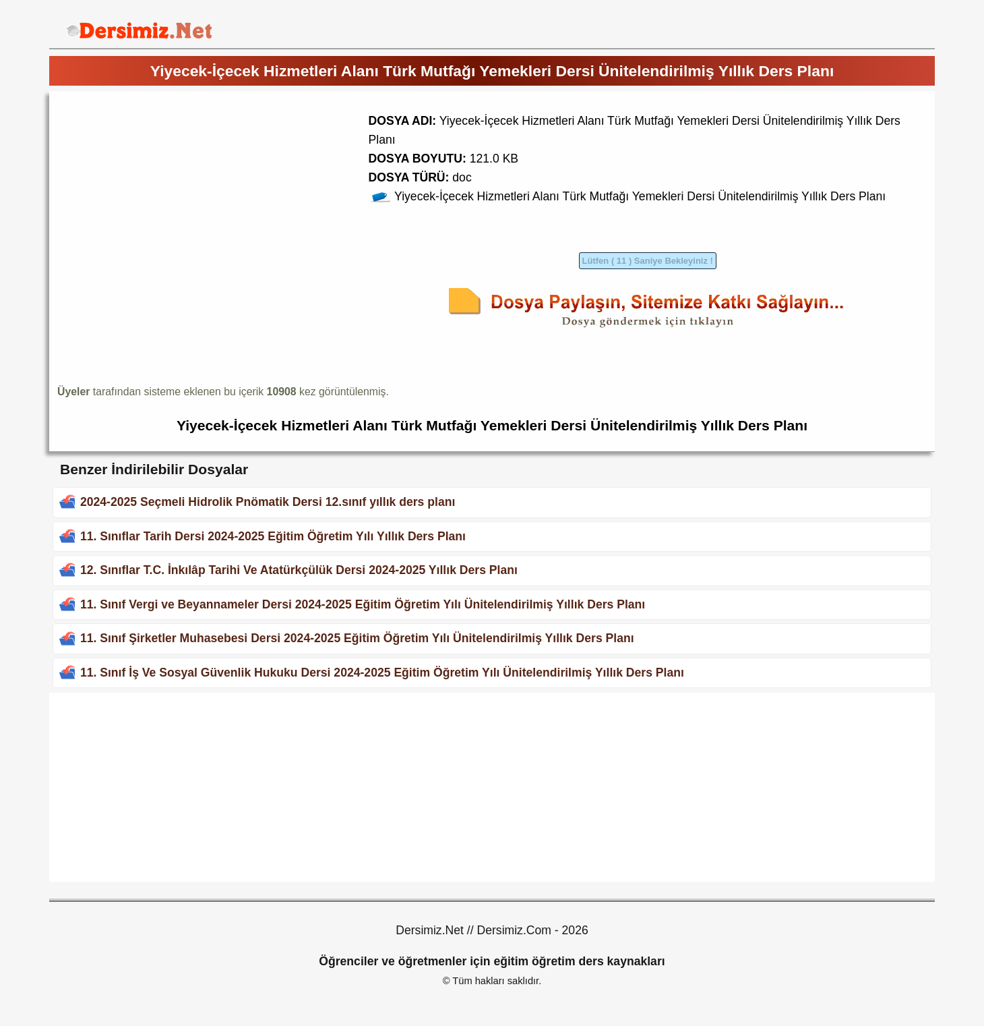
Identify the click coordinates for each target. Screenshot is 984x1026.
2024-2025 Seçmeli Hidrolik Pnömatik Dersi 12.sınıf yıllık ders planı (267, 502)
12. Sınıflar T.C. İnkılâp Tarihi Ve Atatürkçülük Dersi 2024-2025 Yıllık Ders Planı (299, 570)
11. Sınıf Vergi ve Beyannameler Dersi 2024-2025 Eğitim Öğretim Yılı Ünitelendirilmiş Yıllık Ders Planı (362, 604)
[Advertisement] (170, 193)
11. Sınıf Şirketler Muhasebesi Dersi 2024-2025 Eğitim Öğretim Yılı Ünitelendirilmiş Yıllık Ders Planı (357, 638)
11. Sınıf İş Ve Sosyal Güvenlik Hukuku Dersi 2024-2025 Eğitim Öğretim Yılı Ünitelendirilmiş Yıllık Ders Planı (382, 672)
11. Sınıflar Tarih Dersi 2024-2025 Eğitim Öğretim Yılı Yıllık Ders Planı (273, 536)
